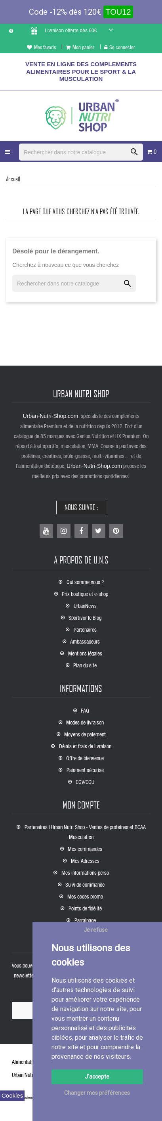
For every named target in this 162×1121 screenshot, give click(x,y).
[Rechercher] (81, 152)
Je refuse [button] (96, 930)
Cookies (12, 1095)
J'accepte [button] (97, 1076)
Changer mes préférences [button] (97, 1093)
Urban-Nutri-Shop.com (50, 416)
